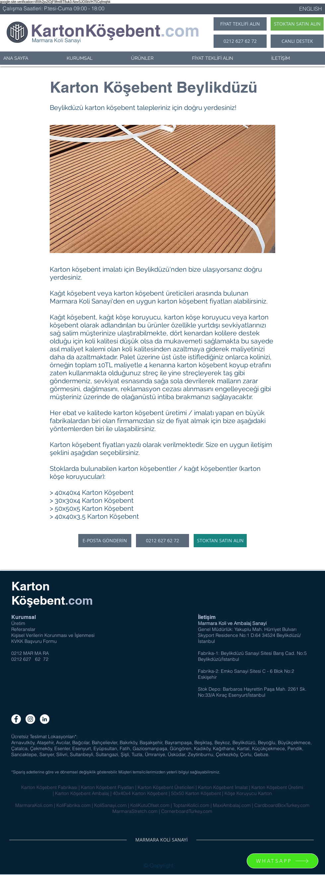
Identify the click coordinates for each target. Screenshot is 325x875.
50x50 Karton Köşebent (196, 793)
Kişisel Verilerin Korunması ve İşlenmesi (53, 635)
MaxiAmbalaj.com (232, 805)
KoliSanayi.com (110, 805)
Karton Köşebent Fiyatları (108, 787)
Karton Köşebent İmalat (223, 787)
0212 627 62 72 (29, 659)
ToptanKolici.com (191, 805)
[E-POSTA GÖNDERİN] (104, 540)
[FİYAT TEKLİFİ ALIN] (240, 24)
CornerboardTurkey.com (186, 811)
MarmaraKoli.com (34, 805)
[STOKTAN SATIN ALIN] (297, 24)
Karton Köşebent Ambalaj (82, 793)
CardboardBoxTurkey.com (281, 805)
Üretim (18, 623)
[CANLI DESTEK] (297, 41)
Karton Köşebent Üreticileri (167, 787)
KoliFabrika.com (73, 805)
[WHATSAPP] (282, 860)
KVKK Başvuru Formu (34, 641)
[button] (95, 58)
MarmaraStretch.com (135, 811)
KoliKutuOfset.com (149, 805)
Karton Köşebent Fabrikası (49, 787)
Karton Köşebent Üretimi (277, 787)
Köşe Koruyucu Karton (248, 793)
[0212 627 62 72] (240, 41)
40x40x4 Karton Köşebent (140, 793)
